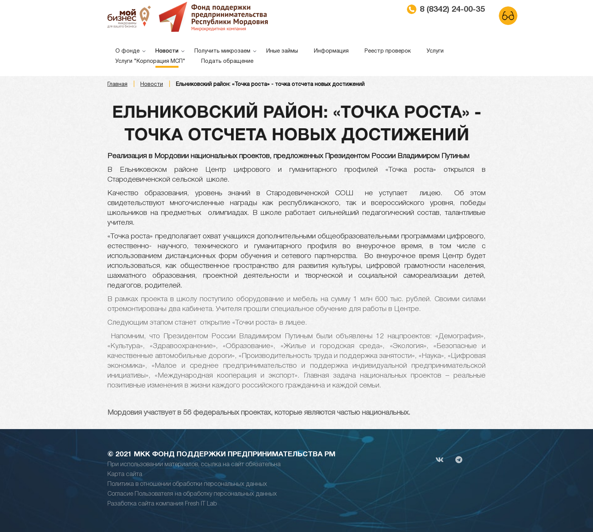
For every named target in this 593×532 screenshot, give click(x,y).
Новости (167, 51)
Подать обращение (227, 61)
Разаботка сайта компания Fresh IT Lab (162, 504)
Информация (331, 51)
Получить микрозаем (222, 51)
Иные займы (282, 51)
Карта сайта (124, 474)
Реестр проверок (388, 51)
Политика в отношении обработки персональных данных (187, 484)
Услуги (435, 51)
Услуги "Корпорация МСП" (150, 61)
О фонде (127, 51)
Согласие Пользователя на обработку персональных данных (192, 494)
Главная (117, 84)
